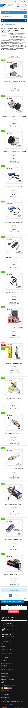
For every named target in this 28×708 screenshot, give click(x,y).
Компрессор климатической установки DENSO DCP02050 (14, 81)
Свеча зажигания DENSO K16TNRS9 (14, 433)
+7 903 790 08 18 (5, 696)
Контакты (3, 682)
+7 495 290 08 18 (21, 4)
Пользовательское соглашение (7, 679)
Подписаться (14, 611)
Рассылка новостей (5, 676)
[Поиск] (25, 16)
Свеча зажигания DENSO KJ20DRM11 (14, 575)
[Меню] (2, 1)
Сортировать (12, 56)
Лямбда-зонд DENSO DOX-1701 (14, 257)
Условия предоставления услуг (7, 678)
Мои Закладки (4, 675)
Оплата (2, 645)
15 (18, 56)
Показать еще (14, 590)
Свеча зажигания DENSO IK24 (14, 398)
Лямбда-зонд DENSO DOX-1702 (14, 292)
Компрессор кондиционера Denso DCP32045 (14, 151)
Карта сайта (3, 660)
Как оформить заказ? (5, 647)
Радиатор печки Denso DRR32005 (14, 328)
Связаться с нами (4, 656)
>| (17, 595)
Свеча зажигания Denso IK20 (14, 363)
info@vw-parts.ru (5, 697)
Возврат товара (4, 659)
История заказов (4, 673)
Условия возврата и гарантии (7, 649)
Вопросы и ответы (4, 657)
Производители (4, 665)
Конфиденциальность (5, 681)
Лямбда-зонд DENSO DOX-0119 (14, 187)
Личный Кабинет (4, 672)
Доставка (3, 646)
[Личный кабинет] (25, 1)
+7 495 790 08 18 (21, 6)
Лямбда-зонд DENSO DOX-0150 (14, 222)
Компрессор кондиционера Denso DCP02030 (14, 116)
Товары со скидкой (5, 667)
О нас (2, 643)
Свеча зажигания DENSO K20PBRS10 (14, 469)
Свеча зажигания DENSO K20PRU (14, 504)
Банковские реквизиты (5, 650)
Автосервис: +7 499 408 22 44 (7, 699)
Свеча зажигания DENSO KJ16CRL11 (14, 539)
